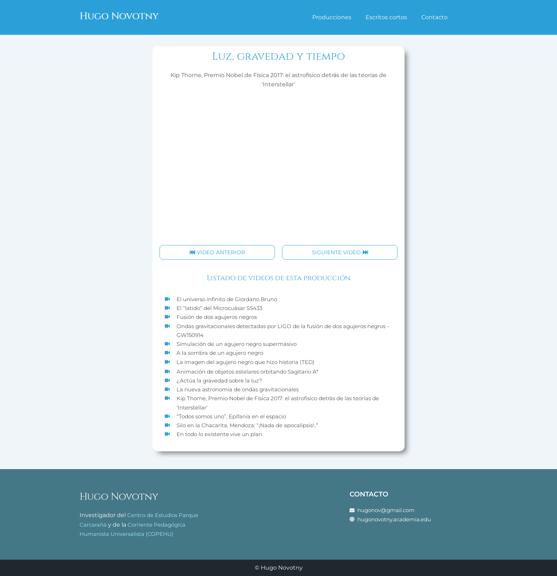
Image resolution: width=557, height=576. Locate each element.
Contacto (434, 17)
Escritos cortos (386, 17)
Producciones (331, 17)
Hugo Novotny (123, 16)
